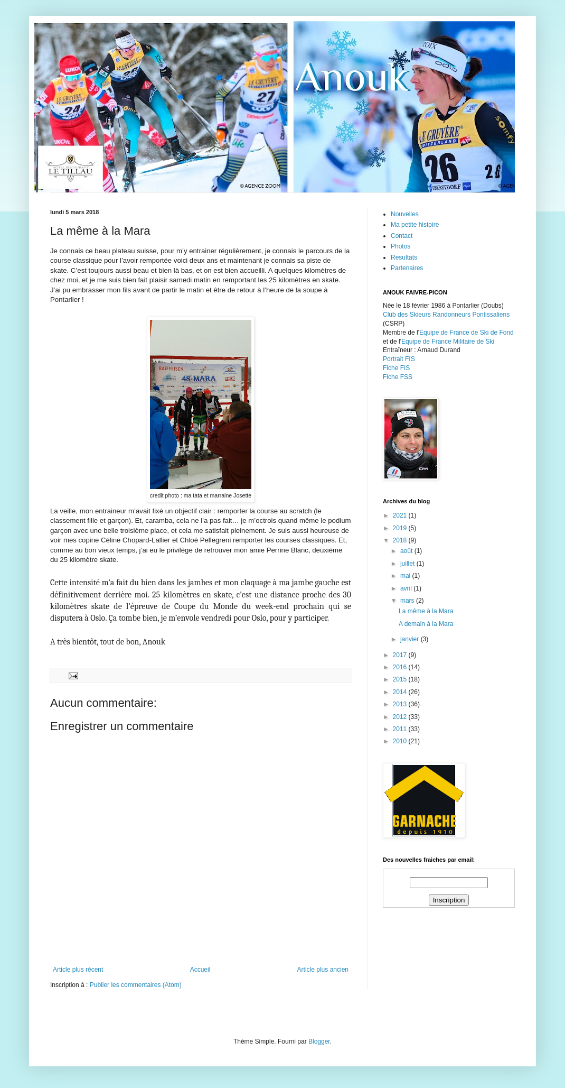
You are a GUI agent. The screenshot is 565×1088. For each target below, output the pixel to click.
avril (406, 588)
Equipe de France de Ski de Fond (466, 332)
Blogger (319, 1041)
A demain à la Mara (426, 624)
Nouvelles (405, 214)
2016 (401, 667)
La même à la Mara (426, 611)
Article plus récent (78, 969)
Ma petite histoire (415, 224)
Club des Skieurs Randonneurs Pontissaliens (446, 314)
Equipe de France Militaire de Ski (447, 341)
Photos (400, 246)
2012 (401, 717)
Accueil (200, 969)
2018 (401, 540)
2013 (401, 704)
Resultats (404, 257)
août (407, 551)
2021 (401, 515)
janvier (410, 639)
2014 (401, 692)
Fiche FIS (396, 368)
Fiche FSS (397, 377)
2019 (401, 528)
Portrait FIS (399, 359)
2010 (401, 741)
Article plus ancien (323, 969)
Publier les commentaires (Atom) (136, 985)
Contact (401, 235)
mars (408, 600)
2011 (401, 729)
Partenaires (407, 268)
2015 (401, 679)
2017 (401, 655)
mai (406, 575)
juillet (408, 563)
